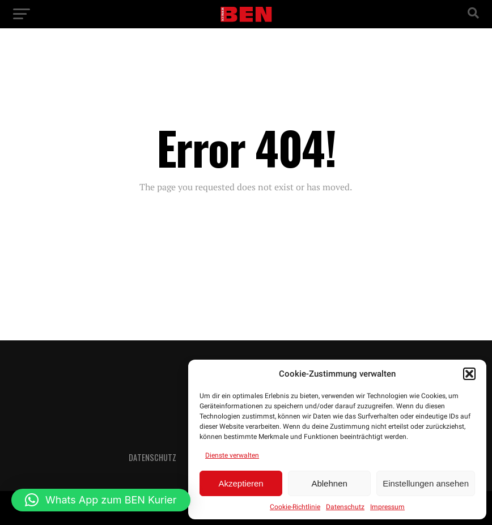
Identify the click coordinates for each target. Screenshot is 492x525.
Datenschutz (345, 507)
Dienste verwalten (232, 455)
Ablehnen (329, 483)
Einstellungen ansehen (426, 483)
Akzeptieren (240, 483)
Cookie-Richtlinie (295, 507)
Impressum (387, 507)
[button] (469, 373)
